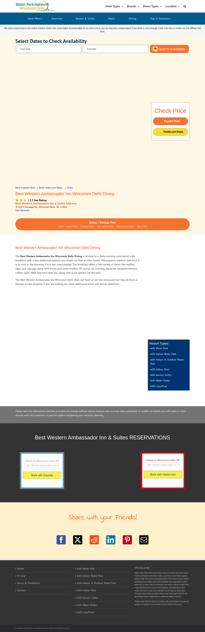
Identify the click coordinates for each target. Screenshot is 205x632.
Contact (21, 590)
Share (70, 187)
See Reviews (22, 210)
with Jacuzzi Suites (160, 375)
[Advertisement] (169, 291)
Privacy (21, 575)
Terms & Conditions (28, 583)
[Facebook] (61, 540)
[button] (184, 6)
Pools (111, 18)
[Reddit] (94, 540)
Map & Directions (160, 18)
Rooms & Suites (85, 18)
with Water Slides (160, 380)
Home (20, 568)
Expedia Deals (169, 121)
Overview (56, 18)
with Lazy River (158, 386)
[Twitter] (77, 540)
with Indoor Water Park (163, 354)
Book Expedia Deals (25, 187)
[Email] (144, 540)
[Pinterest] (127, 540)
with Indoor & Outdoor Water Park (96, 583)
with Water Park (159, 348)
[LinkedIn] (110, 540)
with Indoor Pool (159, 369)
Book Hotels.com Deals (50, 187)
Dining (132, 18)
